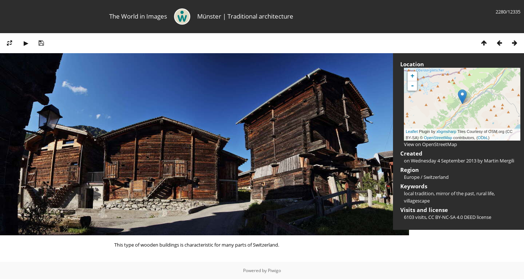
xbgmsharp (446, 131)
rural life (485, 193)
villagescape (417, 200)
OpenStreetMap (438, 137)
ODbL (483, 137)
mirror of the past (455, 193)
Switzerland (436, 177)
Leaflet (412, 131)
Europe (412, 177)
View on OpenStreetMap (430, 144)
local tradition (419, 193)
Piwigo (274, 270)
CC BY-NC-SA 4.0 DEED (452, 217)
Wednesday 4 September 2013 (443, 160)
